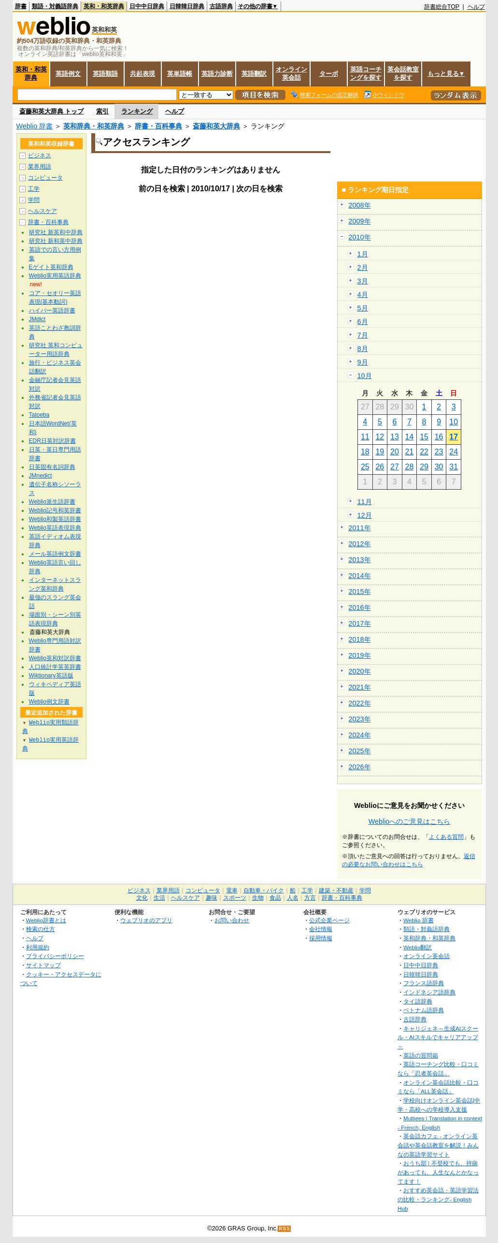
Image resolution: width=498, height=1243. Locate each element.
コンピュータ (45, 177)
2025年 (360, 751)
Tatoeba (39, 414)
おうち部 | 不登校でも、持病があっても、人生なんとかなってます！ (438, 1172)
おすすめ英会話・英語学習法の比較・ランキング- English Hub (438, 1199)
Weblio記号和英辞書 (55, 510)
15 (424, 437)
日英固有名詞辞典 (52, 467)
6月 (362, 321)
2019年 (360, 655)
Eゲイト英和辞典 (51, 267)
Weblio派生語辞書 (52, 501)
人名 (293, 898)
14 (409, 437)
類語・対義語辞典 (55, 6)
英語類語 (105, 73)
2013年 (360, 560)
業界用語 (39, 166)
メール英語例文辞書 (55, 554)
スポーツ (234, 898)
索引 (102, 111)
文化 (142, 898)
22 (424, 452)
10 (453, 422)
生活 (159, 898)
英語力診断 (217, 73)
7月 (362, 335)
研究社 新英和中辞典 (56, 232)
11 (365, 437)
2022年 (360, 703)
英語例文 (68, 73)
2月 (362, 267)
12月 (364, 515)
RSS (284, 1228)
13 (394, 437)
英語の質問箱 (420, 1055)
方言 (310, 898)
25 (365, 467)
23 (439, 452)
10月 (364, 376)
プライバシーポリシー (55, 956)
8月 (362, 349)
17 (453, 437)
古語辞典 (221, 6)
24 (453, 452)
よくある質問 (446, 836)
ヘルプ (476, 6)
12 (379, 437)
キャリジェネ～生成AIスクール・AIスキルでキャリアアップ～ (438, 1037)
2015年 (360, 591)
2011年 (360, 528)
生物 (258, 898)
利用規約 (37, 947)
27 (394, 467)
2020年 (360, 671)
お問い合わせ (231, 920)
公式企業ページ (329, 920)
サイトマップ (43, 965)
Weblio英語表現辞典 (55, 527)
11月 (364, 502)
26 (379, 467)
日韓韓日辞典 (187, 6)
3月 (362, 281)
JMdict (37, 319)
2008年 (360, 205)
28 (409, 467)
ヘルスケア (42, 211)
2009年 (360, 221)
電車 (232, 890)
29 (424, 467)
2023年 (360, 719)
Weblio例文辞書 (49, 701)
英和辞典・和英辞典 (93, 126)
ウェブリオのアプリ (146, 920)
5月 (362, 308)
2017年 (360, 623)
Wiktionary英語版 (51, 675)
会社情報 (320, 929)
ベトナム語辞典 (423, 1010)
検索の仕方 (40, 929)
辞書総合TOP (441, 6)
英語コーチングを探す (366, 73)
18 (365, 452)
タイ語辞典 (417, 1001)
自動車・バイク (263, 890)
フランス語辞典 (423, 983)
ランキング (137, 111)
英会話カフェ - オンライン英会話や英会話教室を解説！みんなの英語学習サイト (438, 1145)
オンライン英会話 (291, 73)
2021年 (360, 687)
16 (439, 437)
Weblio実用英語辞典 (55, 275)
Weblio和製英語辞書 (55, 519)
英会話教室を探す (403, 73)
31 (453, 467)
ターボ (328, 73)
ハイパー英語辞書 (52, 310)
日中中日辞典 (146, 6)
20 (394, 452)
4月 (362, 294)
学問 (34, 200)
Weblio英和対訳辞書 (55, 658)
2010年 (360, 237)
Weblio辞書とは (46, 920)
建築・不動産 (336, 890)
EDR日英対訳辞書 (52, 441)
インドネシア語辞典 (429, 992)
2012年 (360, 544)
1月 (362, 254)
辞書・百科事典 (158, 126)
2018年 (360, 639)
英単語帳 (179, 73)
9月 (362, 362)
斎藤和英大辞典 (216, 126)
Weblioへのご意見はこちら (410, 821)
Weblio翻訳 (417, 947)
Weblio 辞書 (34, 126)
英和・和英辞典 (104, 6)
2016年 (360, 607)
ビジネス (39, 155)
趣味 (211, 898)
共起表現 (142, 73)
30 (439, 467)
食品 (275, 898)
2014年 (360, 575)
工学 (34, 188)
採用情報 (320, 938)
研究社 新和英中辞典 (56, 241)
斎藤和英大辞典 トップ (51, 111)
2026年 (360, 767)
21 (409, 452)
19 (379, 452)
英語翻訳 (254, 73)
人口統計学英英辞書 (55, 667)
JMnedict (40, 475)
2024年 (360, 735)
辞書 (21, 6)
